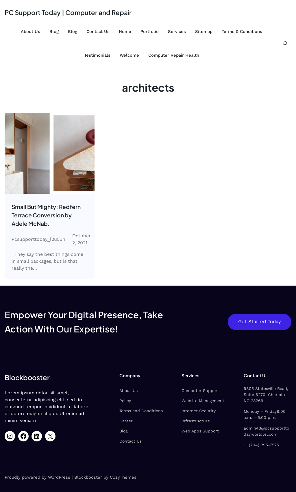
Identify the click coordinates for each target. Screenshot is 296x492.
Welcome (129, 55)
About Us (30, 31)
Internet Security (199, 410)
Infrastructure (196, 421)
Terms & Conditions (242, 31)
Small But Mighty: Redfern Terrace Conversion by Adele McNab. (46, 215)
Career (126, 421)
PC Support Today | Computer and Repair (68, 12)
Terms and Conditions (141, 410)
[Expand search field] (284, 43)
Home (125, 31)
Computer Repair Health (173, 55)
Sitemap (203, 31)
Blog (54, 31)
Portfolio (149, 31)
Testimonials (97, 55)
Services (177, 31)
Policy (125, 400)
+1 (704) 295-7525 (261, 445)
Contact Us (98, 31)
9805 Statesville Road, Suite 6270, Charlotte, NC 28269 (266, 394)
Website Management (203, 400)
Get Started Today (259, 321)
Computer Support (200, 390)
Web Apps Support (200, 431)
